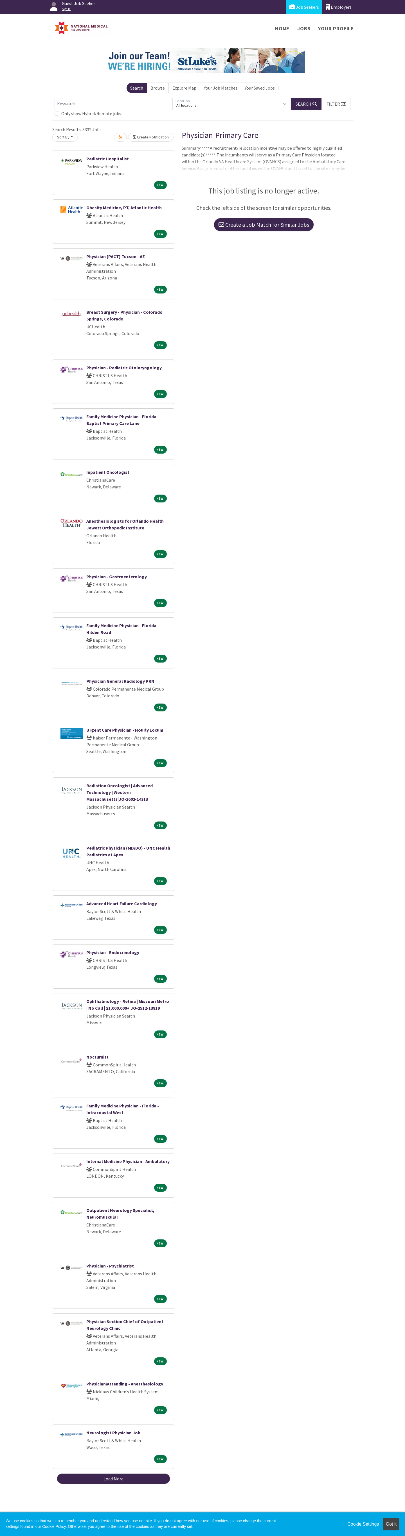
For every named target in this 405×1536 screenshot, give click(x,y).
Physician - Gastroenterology (116, 576)
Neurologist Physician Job (113, 1432)
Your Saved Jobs (260, 88)
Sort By (63, 137)
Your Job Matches (220, 88)
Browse (157, 88)
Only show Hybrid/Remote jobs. (91, 113)
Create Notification (151, 137)
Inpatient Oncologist (107, 472)
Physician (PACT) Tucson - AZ (115, 256)
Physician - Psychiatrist (110, 1266)
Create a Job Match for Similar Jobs (264, 224)
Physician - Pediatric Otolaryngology (124, 367)
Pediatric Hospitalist (107, 158)
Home (282, 28)
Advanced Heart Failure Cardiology (121, 903)
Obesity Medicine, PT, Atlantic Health (124, 207)
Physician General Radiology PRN (120, 681)
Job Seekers (304, 6)
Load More (113, 1479)
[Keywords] (114, 104)
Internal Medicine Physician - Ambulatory (128, 1161)
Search (136, 88)
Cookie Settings (363, 1524)
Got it (391, 1524)
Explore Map (184, 88)
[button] (336, 104)
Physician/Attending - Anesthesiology (124, 1384)
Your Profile (336, 28)
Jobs (303, 28)
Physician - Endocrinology (112, 952)
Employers (339, 6)
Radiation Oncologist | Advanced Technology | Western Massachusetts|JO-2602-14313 (119, 792)
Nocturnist (97, 1057)
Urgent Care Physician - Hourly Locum (124, 730)
